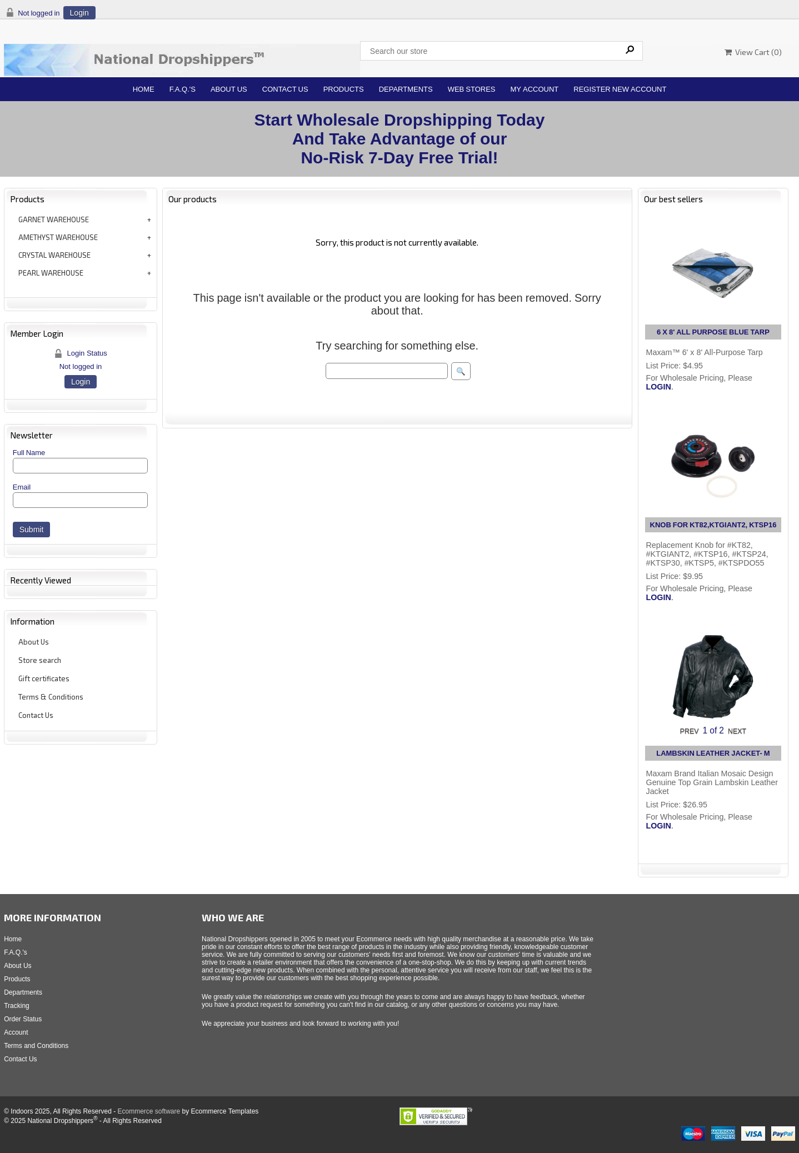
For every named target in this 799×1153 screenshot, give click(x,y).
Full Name (29, 452)
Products (343, 89)
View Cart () (753, 52)
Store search (39, 660)
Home (143, 89)
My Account (535, 89)
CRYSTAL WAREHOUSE (54, 255)
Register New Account (619, 89)
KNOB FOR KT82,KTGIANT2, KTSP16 (713, 524)
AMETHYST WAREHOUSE (58, 237)
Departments (406, 89)
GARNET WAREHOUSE (53, 219)
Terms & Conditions (50, 696)
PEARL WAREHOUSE (50, 272)
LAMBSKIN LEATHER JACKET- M (713, 753)
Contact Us (285, 89)
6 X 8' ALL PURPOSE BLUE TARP (713, 332)
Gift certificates (43, 678)
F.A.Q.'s (182, 89)
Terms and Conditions (36, 1046)
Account (16, 1032)
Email (22, 487)
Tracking (16, 1006)
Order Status (23, 1019)
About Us (229, 89)
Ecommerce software (148, 1111)
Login (79, 13)
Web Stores (472, 89)
